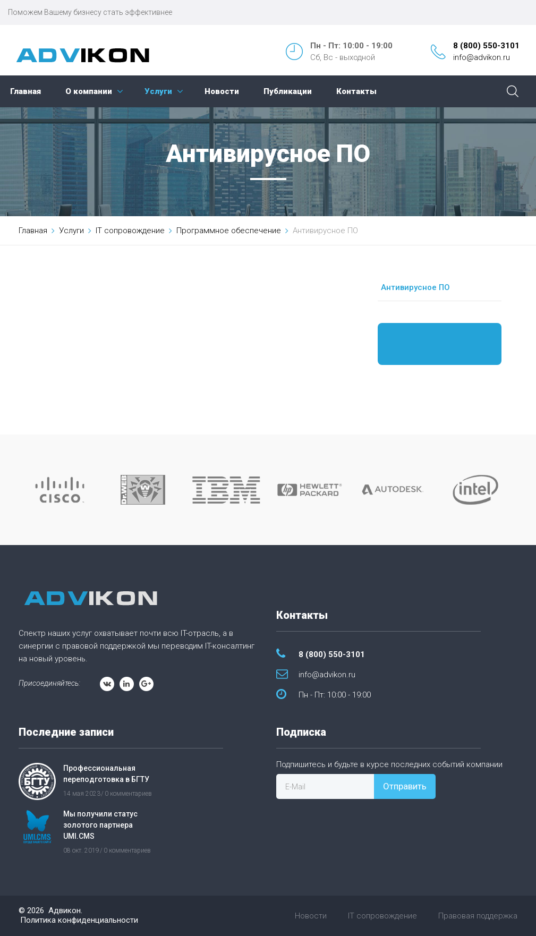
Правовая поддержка (477, 916)
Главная (25, 91)
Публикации (287, 91)
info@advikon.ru (481, 57)
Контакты (356, 91)
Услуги (158, 91)
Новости (222, 91)
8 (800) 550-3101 (486, 45)
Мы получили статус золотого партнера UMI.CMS (100, 825)
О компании (88, 91)
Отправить (405, 786)
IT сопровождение (130, 230)
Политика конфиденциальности (79, 920)
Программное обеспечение (228, 230)
